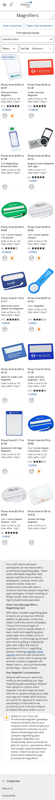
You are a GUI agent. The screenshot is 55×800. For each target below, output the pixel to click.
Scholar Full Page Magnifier (36, 520)
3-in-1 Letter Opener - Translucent (12, 236)
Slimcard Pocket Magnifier (9, 94)
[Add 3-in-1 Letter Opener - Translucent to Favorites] (4, 258)
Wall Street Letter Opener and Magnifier (12, 307)
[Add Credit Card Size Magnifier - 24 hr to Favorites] (31, 400)
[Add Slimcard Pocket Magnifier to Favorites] (4, 115)
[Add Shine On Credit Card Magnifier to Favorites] (4, 400)
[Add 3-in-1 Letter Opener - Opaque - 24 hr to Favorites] (4, 542)
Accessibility (8, 795)
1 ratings (32, 181)
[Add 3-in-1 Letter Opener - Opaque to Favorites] (31, 258)
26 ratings (7, 252)
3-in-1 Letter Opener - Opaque (39, 236)
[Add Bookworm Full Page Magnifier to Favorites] (4, 471)
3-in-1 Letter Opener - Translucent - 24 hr (39, 449)
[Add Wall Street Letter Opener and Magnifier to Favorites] (4, 329)
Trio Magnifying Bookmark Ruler (9, 165)
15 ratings (7, 110)
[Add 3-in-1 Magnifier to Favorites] (31, 329)
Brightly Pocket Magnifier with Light (41, 165)
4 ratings (6, 323)
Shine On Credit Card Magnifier (11, 378)
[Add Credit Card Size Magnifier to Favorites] (31, 115)
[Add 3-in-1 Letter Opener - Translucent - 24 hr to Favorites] (31, 471)
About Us (7, 788)
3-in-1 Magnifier (36, 305)
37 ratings (33, 110)
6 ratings (32, 394)
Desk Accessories (12, 25)
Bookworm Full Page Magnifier (11, 449)
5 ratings (32, 252)
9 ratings (32, 323)
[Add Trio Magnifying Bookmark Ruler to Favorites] (4, 186)
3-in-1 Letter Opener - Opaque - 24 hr (12, 520)
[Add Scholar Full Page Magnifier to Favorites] (31, 542)
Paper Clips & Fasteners (40, 25)
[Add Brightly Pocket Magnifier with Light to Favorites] (31, 186)
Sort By (25, 48)
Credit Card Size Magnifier (36, 94)
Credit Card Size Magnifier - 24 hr (36, 378)
